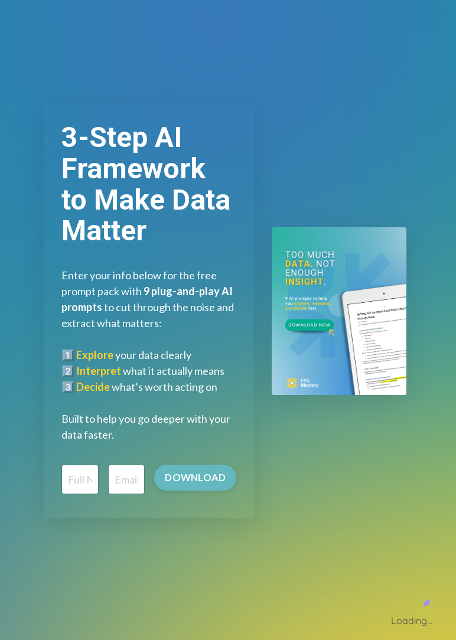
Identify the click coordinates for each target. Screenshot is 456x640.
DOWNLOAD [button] (195, 477)
